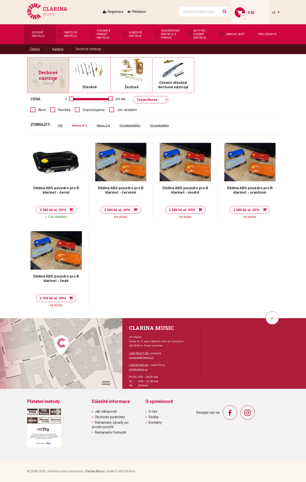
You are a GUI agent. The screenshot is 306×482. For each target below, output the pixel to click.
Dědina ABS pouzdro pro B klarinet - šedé (56, 278)
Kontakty (155, 422)
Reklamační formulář (110, 432)
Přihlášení (139, 12)
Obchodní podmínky (110, 417)
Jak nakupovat (106, 411)
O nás (152, 411)
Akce (42, 110)
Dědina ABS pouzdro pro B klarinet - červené (121, 190)
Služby (153, 417)
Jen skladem (127, 110)
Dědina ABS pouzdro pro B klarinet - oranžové (250, 190)
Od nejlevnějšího (129, 125)
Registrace (115, 12)
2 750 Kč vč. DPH (53, 298)
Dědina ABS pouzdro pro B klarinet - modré (185, 190)
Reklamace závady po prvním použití (110, 424)
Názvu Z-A (103, 125)
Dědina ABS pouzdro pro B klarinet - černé (56, 190)
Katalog (57, 49)
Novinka (64, 110)
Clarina (35, 49)
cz (274, 12)
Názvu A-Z (79, 125)
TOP (60, 125)
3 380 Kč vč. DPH (53, 210)
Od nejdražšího (159, 125)
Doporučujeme (94, 110)
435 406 (120, 99)
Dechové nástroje (88, 49)
